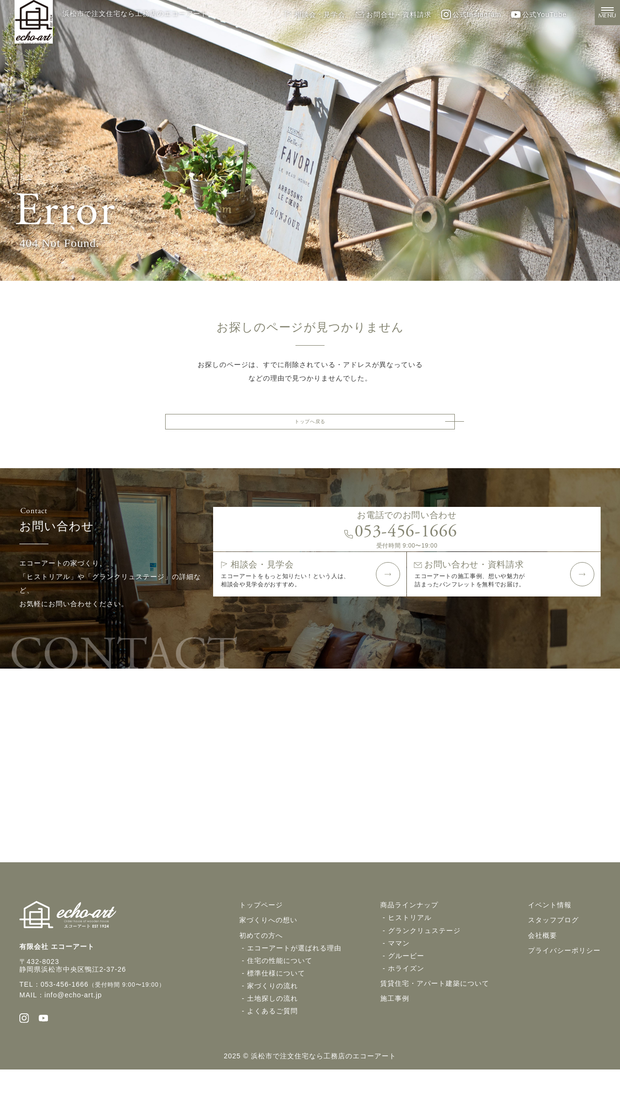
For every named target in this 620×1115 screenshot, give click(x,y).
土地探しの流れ (272, 1039)
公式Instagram (471, 14)
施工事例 (394, 1039)
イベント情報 (550, 946)
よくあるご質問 (272, 1051)
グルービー (406, 996)
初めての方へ (261, 976)
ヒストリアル (410, 958)
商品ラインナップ (409, 946)
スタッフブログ (553, 961)
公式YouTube (539, 14)
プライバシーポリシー (564, 991)
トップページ (261, 946)
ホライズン (406, 1009)
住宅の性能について (279, 1001)
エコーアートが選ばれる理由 (294, 989)
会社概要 (542, 976)
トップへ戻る (310, 425)
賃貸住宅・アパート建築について (434, 1024)
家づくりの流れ (272, 1026)
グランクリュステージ (424, 971)
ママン (399, 984)
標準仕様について (276, 1014)
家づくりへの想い (268, 961)
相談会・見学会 (314, 14)
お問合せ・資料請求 (393, 14)
